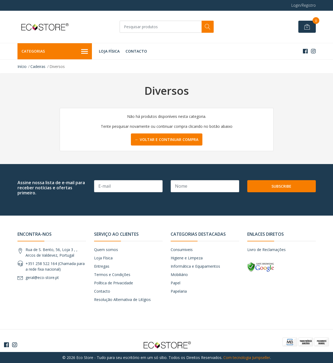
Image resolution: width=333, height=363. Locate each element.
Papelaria (179, 291)
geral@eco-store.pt (42, 277)
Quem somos (106, 249)
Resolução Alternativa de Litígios (122, 299)
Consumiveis (182, 249)
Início (22, 66)
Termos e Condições (112, 274)
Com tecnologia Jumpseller (246, 357)
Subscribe (281, 186)
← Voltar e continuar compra (166, 139)
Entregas (101, 266)
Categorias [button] (55, 52)
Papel (175, 282)
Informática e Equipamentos (195, 266)
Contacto (136, 51)
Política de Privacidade (113, 282)
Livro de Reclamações (266, 249)
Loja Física (109, 51)
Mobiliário (179, 274)
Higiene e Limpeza (187, 257)
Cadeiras (37, 66)
